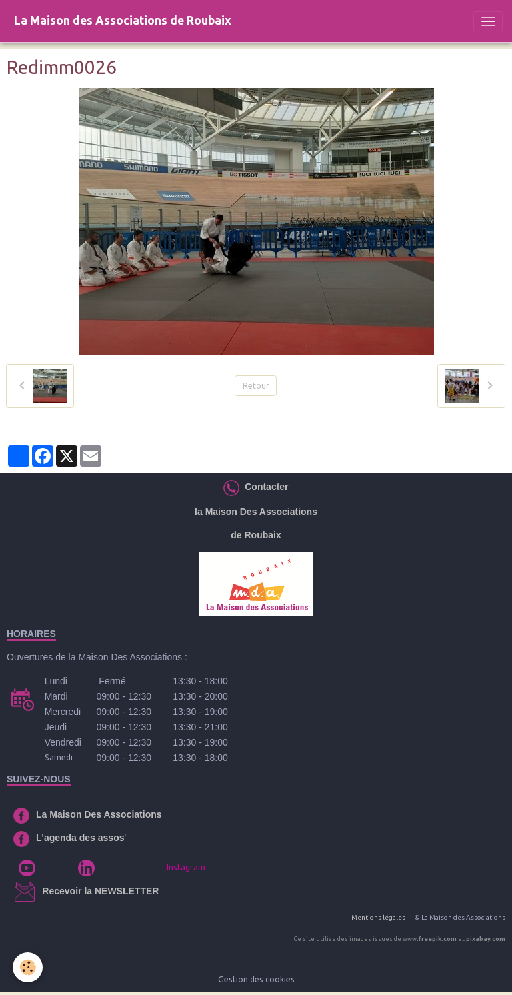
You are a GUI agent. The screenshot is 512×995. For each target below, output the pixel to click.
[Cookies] (28, 967)
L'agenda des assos (80, 837)
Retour (256, 385)
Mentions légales (378, 917)
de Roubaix (256, 535)
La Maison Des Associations (99, 814)
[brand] (122, 21)
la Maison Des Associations (256, 511)
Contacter (263, 486)
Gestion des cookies (256, 979)
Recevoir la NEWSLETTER (100, 891)
